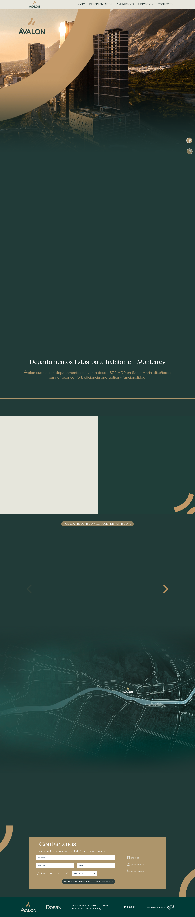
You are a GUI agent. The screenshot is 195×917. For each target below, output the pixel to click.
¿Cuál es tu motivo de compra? (52, 873)
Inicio (81, 4)
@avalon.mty (135, 864)
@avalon (133, 857)
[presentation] (29, 589)
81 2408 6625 (135, 871)
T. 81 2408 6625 (128, 907)
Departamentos (100, 4)
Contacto (165, 4)
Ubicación (145, 4)
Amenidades (125, 4)
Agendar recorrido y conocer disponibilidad (97, 523)
